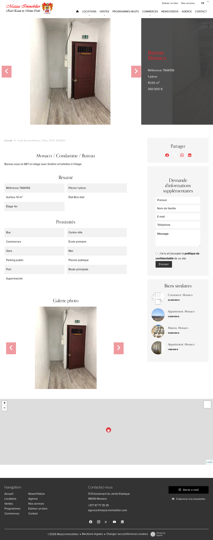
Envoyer (164, 264)
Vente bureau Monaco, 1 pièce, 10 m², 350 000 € (42, 140)
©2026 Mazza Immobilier (63, 534)
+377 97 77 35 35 (98, 505)
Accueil (8, 140)
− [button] (4, 408)
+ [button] (4, 403)
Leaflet (209, 462)
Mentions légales (92, 534)
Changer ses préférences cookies (127, 534)
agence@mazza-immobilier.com (107, 510)
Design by (157, 534)
